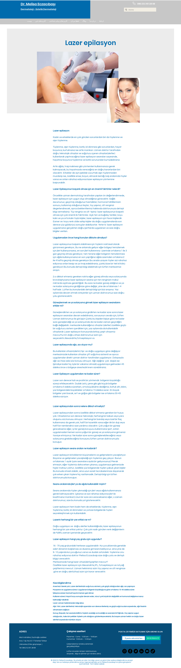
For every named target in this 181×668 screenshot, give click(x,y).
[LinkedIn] (141, 651)
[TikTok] (153, 651)
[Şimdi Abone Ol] (153, 638)
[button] (29, 21)
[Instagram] (124, 651)
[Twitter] (136, 651)
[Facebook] (130, 651)
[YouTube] (147, 651)
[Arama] (139, 10)
